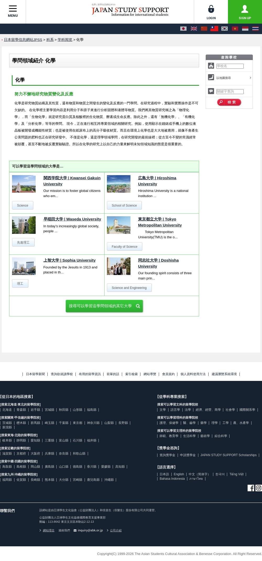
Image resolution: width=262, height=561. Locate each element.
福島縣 (91, 410)
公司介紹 (114, 530)
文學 (163, 410)
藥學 (203, 423)
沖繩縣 (109, 480)
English (179, 474)
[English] (194, 29)
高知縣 (120, 466)
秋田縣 (63, 410)
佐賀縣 (21, 480)
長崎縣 (35, 480)
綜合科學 (221, 436)
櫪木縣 (21, 423)
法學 (188, 410)
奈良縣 (63, 453)
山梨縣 (109, 423)
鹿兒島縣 (93, 480)
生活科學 (189, 436)
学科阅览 (65, 40)
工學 (225, 423)
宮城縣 (49, 410)
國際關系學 (247, 410)
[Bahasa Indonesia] (245, 29)
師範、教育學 (169, 436)
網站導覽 (150, 374)
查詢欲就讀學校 (62, 374)
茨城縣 (7, 423)
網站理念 (46, 530)
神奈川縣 (93, 423)
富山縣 (63, 440)
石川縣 (77, 440)
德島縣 (77, 466)
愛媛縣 (106, 466)
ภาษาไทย (196, 479)
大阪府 (35, 453)
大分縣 (63, 480)
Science (22, 205)
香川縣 (91, 466)
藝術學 (205, 436)
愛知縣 (35, 440)
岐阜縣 (7, 440)
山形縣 (77, 410)
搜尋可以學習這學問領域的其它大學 (100, 306)
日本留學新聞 (35, 374)
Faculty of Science (124, 247)
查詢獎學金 (167, 455)
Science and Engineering (129, 288)
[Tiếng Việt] (235, 29)
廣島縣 (49, 466)
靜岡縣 (21, 440)
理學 (214, 423)
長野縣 (123, 423)
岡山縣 (35, 466)
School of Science (124, 205)
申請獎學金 (188, 455)
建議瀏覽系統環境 (224, 374)
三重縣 (49, 440)
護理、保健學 (169, 423)
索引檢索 (131, 374)
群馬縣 (35, 423)
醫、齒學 (189, 423)
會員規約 (168, 374)
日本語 (164, 474)
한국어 (220, 474)
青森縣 (21, 410)
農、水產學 (241, 423)
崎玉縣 (49, 423)
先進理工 (23, 242)
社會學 (230, 410)
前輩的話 (113, 374)
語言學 (175, 410)
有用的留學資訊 (90, 374)
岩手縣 (35, 410)
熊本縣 (49, 480)
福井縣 (91, 440)
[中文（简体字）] (204, 29)
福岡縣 (7, 480)
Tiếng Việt (237, 474)
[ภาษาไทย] (255, 29)
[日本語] (183, 29)
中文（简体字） (200, 474)
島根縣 (21, 466)
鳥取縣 (7, 466)
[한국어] (224, 29)
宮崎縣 (77, 480)
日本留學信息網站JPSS (23, 40)
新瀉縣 (7, 427)
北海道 (7, 410)
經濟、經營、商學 (208, 410)
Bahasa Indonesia (172, 479)
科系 (50, 40)
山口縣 (63, 466)
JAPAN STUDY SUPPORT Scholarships (228, 455)
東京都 (77, 423)
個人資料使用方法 (193, 374)
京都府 (21, 453)
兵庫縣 (49, 453)
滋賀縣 (7, 453)
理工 (20, 283)
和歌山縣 (79, 453)
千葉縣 (63, 423)
